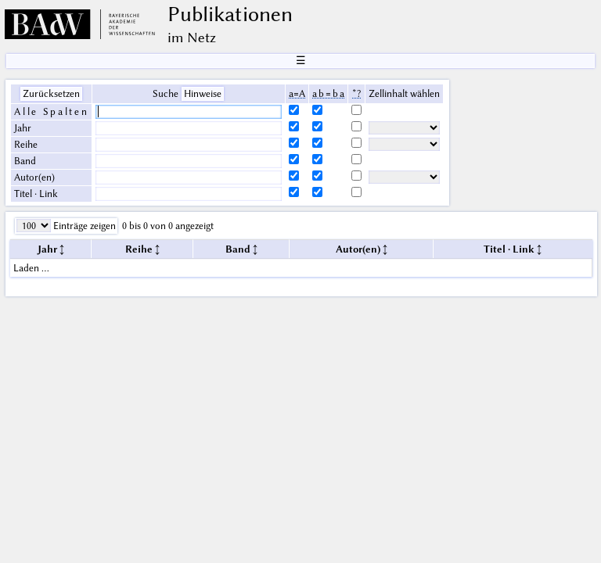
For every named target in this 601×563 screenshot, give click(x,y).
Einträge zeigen (83, 225)
